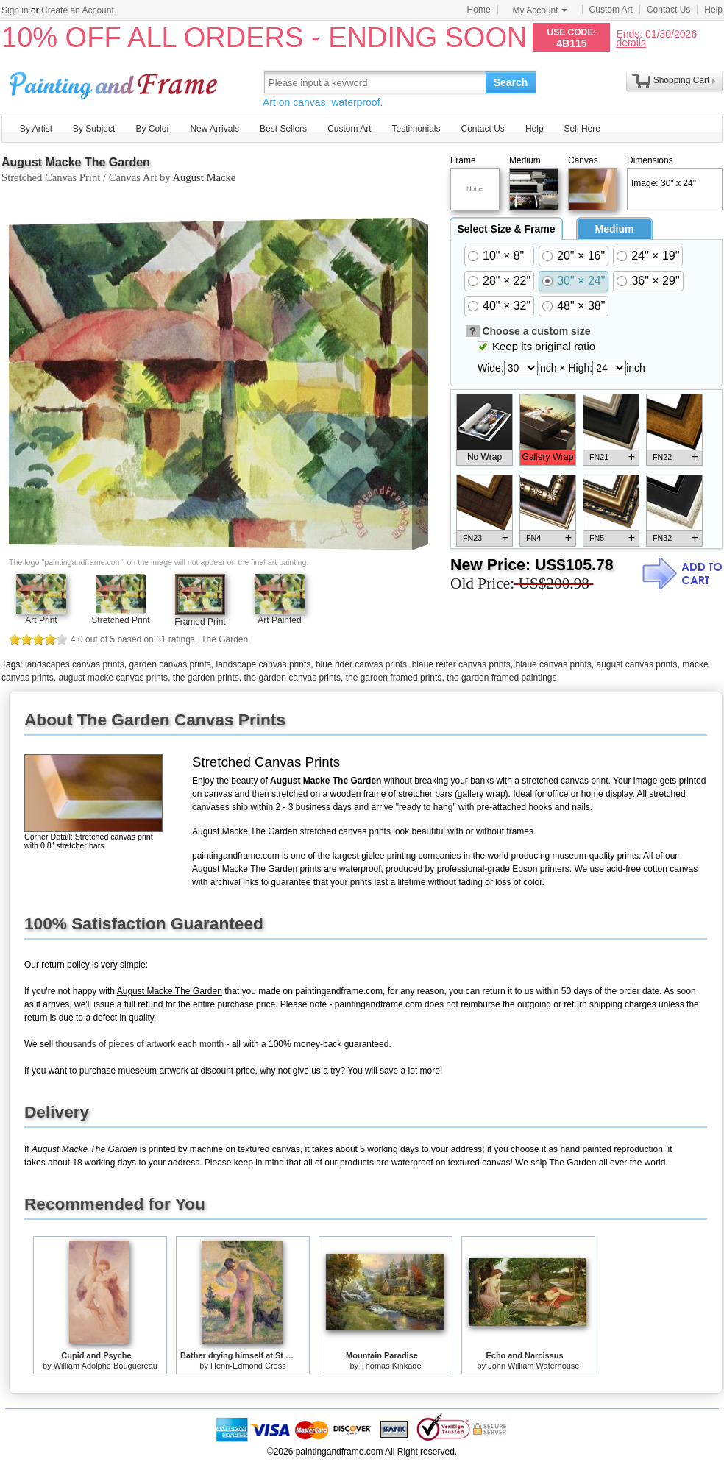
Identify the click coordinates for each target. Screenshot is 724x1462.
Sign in (15, 10)
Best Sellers (283, 129)
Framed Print (199, 622)
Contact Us (668, 9)
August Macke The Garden (75, 162)
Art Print (41, 620)
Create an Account (77, 10)
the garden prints (206, 678)
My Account (540, 10)
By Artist (36, 129)
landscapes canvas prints (74, 664)
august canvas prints (637, 664)
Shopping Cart (681, 80)
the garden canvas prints (292, 678)
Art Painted (279, 620)
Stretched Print (120, 620)
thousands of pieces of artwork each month (139, 1044)
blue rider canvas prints (361, 664)
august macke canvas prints (113, 678)
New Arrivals (214, 129)
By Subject (94, 129)
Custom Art (611, 9)
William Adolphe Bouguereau (105, 1365)
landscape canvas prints (263, 664)
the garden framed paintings (501, 678)
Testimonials (415, 129)
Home (479, 9)
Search (511, 82)
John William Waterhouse (533, 1365)
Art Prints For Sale (115, 82)
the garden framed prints (394, 678)
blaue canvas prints (553, 664)
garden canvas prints (169, 664)
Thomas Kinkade (391, 1365)
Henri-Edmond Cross (248, 1365)
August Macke (203, 177)
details (630, 42)
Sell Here (582, 129)
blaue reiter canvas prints (461, 664)
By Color (152, 129)
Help (713, 9)
